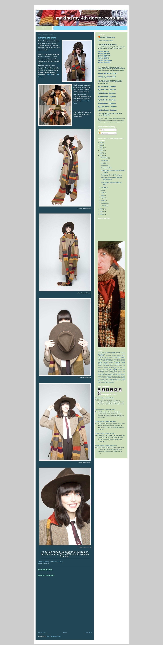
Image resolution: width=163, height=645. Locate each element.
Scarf (99, 381)
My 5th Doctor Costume (107, 93)
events (123, 369)
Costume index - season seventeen (106, 445)
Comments (103, 133)
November (104, 160)
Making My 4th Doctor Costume (89, 18)
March (103, 200)
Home (65, 633)
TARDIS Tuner (104, 381)
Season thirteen (104, 53)
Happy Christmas (102, 374)
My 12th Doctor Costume (107, 110)
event (119, 369)
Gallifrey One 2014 (105, 373)
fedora (106, 371)
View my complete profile (105, 40)
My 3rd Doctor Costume (107, 90)
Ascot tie (123, 352)
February (104, 203)
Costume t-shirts (115, 364)
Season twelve (103, 52)
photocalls (119, 377)
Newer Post (41, 633)
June (103, 192)
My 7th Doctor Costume (107, 100)
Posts (101, 130)
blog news (115, 357)
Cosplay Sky (115, 361)
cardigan (123, 359)
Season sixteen (103, 59)
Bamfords (108, 355)
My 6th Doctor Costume (107, 97)
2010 (101, 214)
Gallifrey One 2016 (116, 373)
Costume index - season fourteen (105, 409)
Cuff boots (106, 365)
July (102, 190)
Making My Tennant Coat (107, 73)
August (103, 187)
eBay (115, 369)
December (104, 158)
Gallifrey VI (49, 74)
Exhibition (101, 371)
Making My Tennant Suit (107, 77)
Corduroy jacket (107, 361)
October (104, 163)
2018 (101, 142)
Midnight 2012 (111, 376)
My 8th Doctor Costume (107, 103)
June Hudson (121, 374)
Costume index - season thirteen (105, 433)
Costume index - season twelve (104, 398)
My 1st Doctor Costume (107, 86)
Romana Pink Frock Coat (116, 379)
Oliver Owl (103, 377)
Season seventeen (105, 60)
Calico (118, 359)
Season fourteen (104, 55)
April (103, 198)
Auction (101, 355)
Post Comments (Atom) (54, 636)
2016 (101, 148)
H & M (123, 373)
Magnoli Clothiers (102, 376)
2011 (101, 211)
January (104, 206)
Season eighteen (104, 62)
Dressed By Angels (109, 367)
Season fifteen (103, 57)
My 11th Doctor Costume (107, 107)
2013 (101, 155)
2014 (101, 153)
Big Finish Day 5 (107, 357)
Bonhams (121, 357)
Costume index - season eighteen (105, 421)
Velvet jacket (111, 382)
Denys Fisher (114, 365)
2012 (101, 209)
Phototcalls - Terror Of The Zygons (111, 175)
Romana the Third (106, 168)
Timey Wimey (104, 382)
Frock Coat (46, 563)
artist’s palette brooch (113, 352)
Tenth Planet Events (114, 381)
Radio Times (104, 379)
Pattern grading (111, 377)
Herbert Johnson (112, 374)
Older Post (88, 633)
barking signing (116, 355)
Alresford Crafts (102, 352)
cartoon (100, 361)
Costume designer (108, 362)
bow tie (114, 359)
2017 (101, 145)
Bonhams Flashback (104, 359)
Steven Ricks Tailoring (107, 37)
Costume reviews (103, 364)
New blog (117, 376)
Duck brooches (118, 367)
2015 (101, 150)
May (102, 195)
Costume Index (120, 362)
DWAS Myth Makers (107, 369)
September (105, 165)
